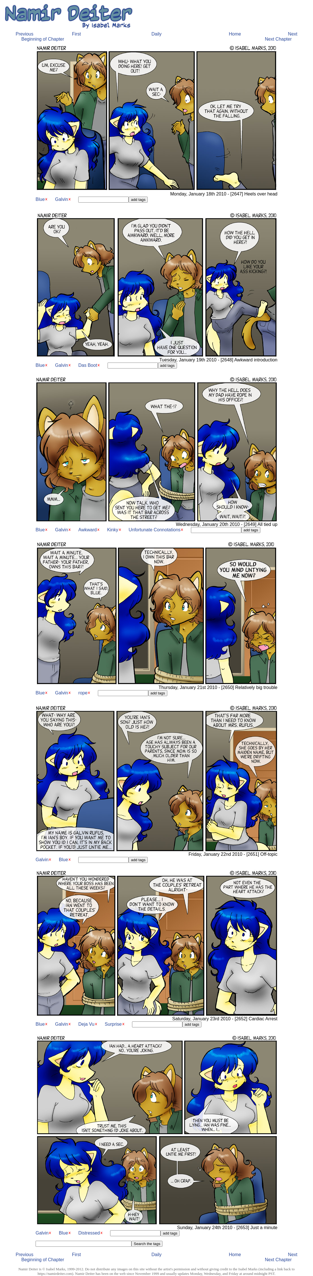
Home (235, 34)
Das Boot (87, 365)
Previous (24, 34)
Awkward (87, 529)
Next (292, 34)
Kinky (112, 529)
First (76, 34)
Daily (156, 34)
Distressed (89, 1233)
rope (82, 692)
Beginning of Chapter (42, 39)
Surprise (113, 1024)
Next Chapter (278, 39)
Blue (40, 199)
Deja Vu (86, 1024)
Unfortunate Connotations (154, 529)
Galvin (61, 199)
